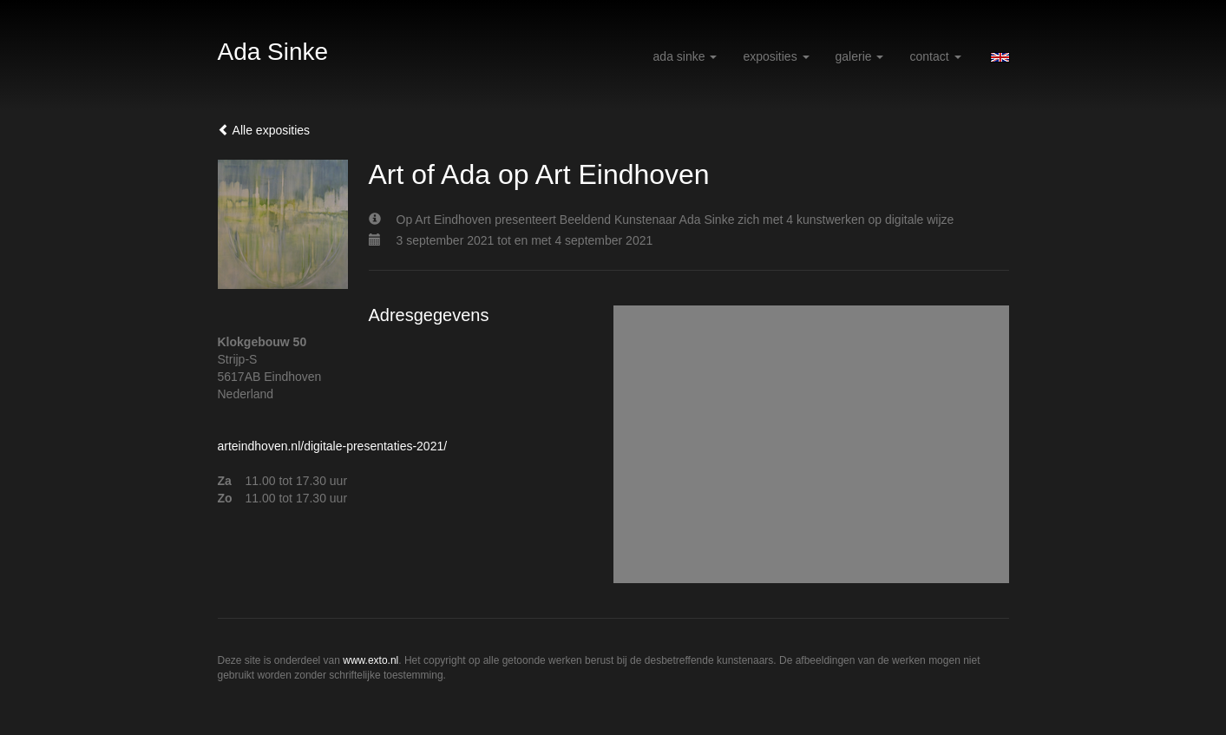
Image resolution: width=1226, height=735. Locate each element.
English (1000, 57)
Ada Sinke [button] (685, 56)
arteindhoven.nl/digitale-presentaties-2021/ (333, 446)
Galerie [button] (860, 56)
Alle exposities (264, 130)
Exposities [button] (776, 56)
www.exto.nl (370, 660)
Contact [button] (934, 56)
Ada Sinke (273, 51)
